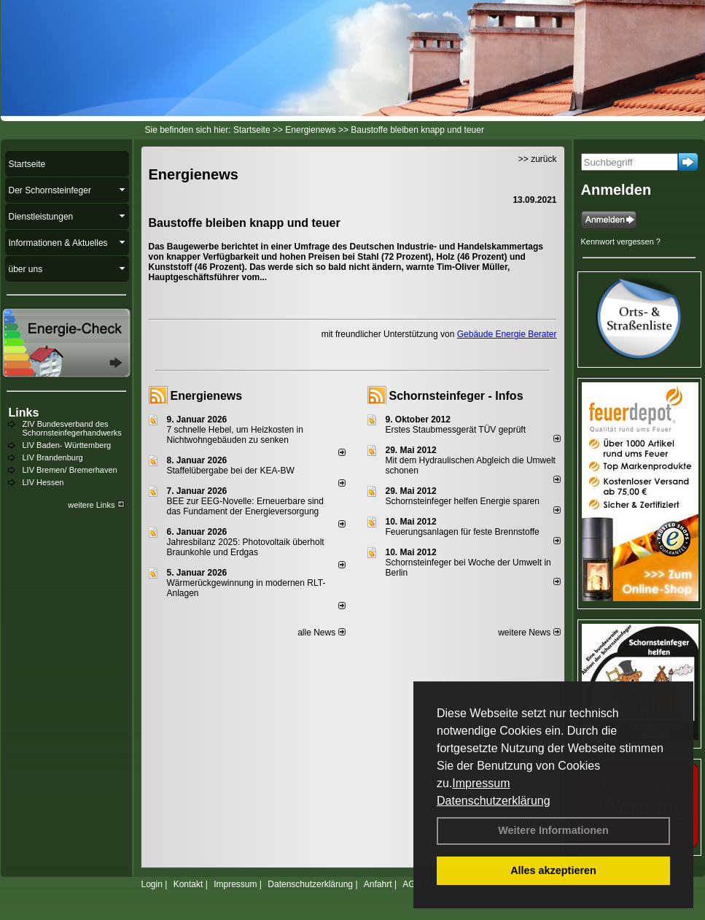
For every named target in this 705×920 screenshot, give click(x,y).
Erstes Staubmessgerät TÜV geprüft (456, 430)
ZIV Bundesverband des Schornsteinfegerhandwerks (72, 428)
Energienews (207, 396)
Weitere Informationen (553, 830)
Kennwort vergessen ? (621, 241)
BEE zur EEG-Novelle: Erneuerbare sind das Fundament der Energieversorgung (245, 506)
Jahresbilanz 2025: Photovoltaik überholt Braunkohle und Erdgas (245, 547)
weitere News (529, 632)
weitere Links (96, 504)
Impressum (481, 783)
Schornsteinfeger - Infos (456, 396)
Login (152, 884)
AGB (411, 884)
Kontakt (188, 884)
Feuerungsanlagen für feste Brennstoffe (463, 532)
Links (24, 412)
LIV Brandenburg (53, 457)
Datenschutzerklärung (493, 801)
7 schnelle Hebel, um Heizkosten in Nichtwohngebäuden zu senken (235, 435)
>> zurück (537, 159)
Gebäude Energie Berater (507, 334)
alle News (321, 632)
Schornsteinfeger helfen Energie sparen (463, 501)
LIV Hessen (43, 482)
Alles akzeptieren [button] (553, 870)
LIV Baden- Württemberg (67, 445)
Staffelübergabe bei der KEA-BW (231, 470)
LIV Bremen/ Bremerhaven (70, 469)
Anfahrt (378, 884)
